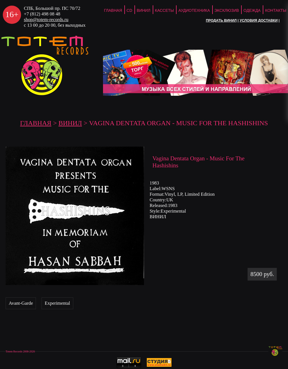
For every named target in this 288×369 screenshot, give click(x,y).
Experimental (57, 303)
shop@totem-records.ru (46, 19)
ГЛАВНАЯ (113, 10)
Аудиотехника (194, 10)
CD (129, 10)
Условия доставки (259, 20)
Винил (143, 10)
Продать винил (221, 20)
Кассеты (164, 10)
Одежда (251, 10)
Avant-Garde (21, 303)
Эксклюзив (226, 10)
